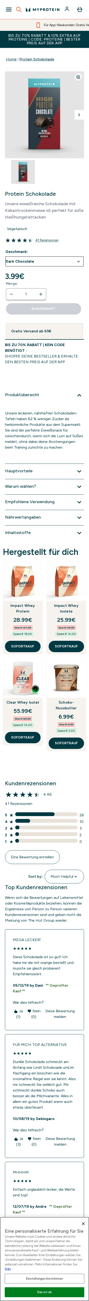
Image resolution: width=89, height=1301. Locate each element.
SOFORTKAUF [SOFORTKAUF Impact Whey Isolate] (66, 646)
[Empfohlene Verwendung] (44, 502)
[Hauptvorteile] (44, 471)
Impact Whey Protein (22, 608)
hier (8, 1269)
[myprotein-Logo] (42, 9)
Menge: (12, 284)
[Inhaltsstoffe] (44, 533)
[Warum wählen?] (44, 486)
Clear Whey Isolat (22, 702)
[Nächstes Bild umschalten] (79, 115)
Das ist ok (44, 1292)
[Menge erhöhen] (41, 294)
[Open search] (18, 9)
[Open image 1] (23, 172)
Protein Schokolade (36, 59)
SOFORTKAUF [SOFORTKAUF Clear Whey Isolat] (22, 737)
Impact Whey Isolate (66, 608)
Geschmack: (16, 251)
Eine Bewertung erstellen (32, 857)
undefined (44, 261)
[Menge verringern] (11, 294)
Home (11, 59)
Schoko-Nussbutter (66, 705)
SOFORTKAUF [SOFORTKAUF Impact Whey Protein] (22, 646)
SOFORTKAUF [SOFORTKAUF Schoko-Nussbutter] (66, 743)
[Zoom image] (78, 77)
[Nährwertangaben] (44, 517)
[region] (44, 1259)
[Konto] (67, 9)
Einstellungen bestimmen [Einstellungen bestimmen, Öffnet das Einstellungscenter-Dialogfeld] (44, 1278)
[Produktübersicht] (44, 395)
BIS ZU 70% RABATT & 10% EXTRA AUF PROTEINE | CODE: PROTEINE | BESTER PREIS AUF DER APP (44, 39)
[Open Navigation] (9, 9)
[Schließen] (83, 1223)
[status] (26, 294)
